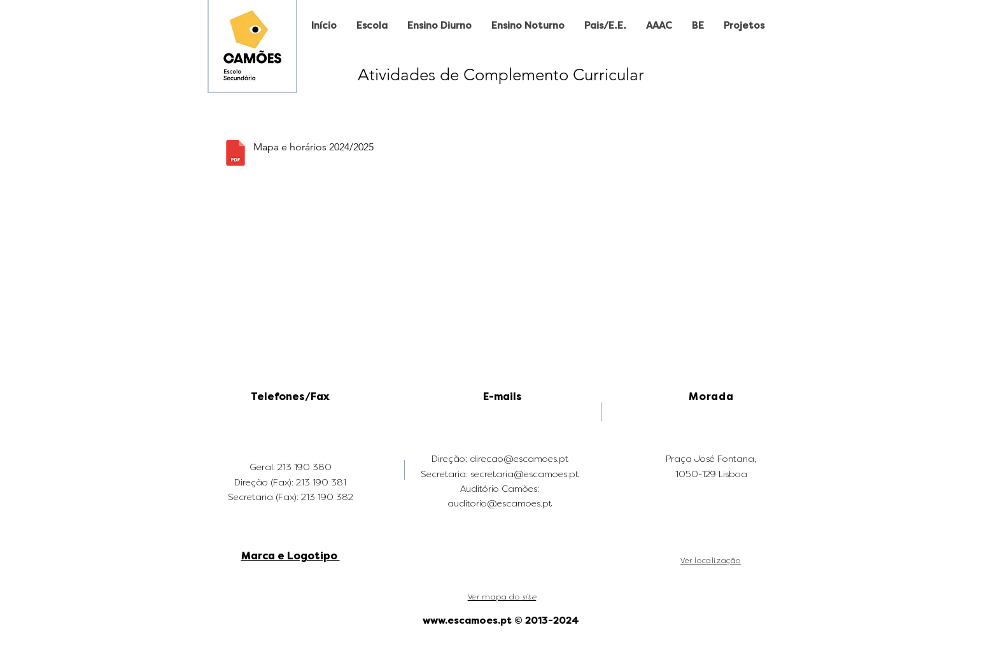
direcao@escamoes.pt (519, 459)
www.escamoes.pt (467, 620)
